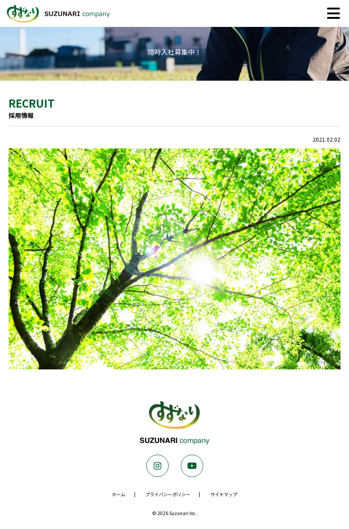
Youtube (192, 466)
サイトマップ (223, 494)
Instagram (157, 466)
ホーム (118, 494)
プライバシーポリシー (167, 494)
